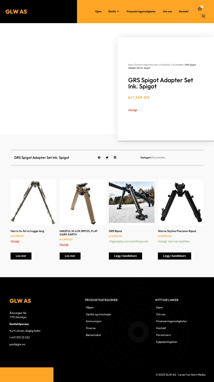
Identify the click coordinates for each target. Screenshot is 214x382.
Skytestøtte (178, 64)
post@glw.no (17, 344)
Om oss (167, 11)
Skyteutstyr (165, 64)
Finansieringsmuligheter (141, 11)
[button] (203, 16)
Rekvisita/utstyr (151, 64)
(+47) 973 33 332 (19, 337)
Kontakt (184, 11)
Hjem (98, 11)
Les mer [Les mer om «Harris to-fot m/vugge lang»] (21, 256)
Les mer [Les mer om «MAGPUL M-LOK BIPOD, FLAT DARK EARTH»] (70, 256)
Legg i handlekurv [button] (125, 256)
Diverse (138, 64)
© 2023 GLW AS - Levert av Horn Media (180, 374)
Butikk (114, 12)
